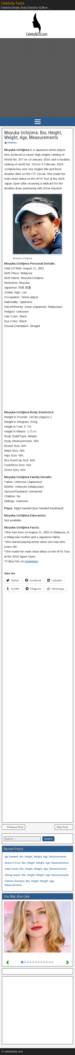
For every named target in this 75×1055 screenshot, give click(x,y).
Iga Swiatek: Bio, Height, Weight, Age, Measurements (35, 856)
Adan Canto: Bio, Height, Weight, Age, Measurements (36, 868)
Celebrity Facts (12, 3)
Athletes (12, 142)
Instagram (31, 561)
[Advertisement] (37, 77)
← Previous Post (13, 827)
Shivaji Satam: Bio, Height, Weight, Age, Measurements (37, 874)
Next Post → (64, 827)
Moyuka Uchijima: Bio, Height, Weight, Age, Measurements (33, 135)
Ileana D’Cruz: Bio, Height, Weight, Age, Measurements (37, 862)
